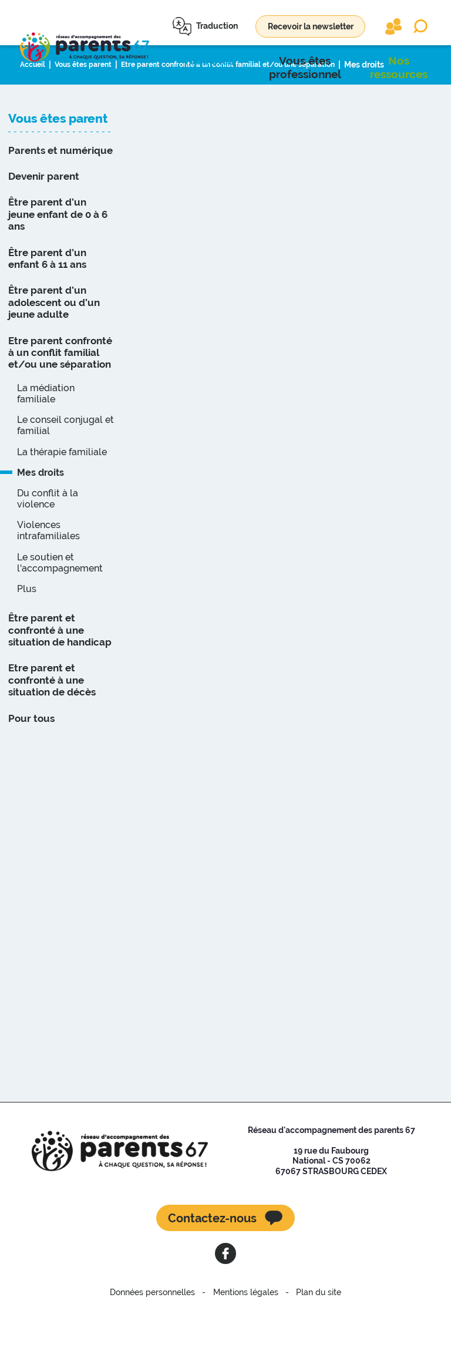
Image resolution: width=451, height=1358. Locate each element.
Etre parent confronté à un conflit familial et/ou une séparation (252, 113)
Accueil (34, 113)
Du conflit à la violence (47, 547)
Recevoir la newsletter (311, 26)
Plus (26, 637)
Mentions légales (245, 1341)
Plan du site (309, 1341)
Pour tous (31, 767)
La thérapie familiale (62, 500)
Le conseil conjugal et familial (65, 474)
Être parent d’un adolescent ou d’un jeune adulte (54, 351)
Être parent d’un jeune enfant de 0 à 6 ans (57, 263)
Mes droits (402, 113)
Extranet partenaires (393, 26)
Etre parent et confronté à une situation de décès (52, 729)
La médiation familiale (46, 442)
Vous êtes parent (91, 113)
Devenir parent (43, 225)
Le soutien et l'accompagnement (60, 611)
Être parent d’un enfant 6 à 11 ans (47, 307)
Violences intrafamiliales (48, 579)
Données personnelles (162, 1341)
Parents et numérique (60, 199)
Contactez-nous (212, 1267)
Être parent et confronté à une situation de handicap (60, 679)
